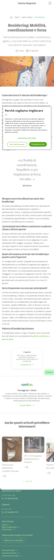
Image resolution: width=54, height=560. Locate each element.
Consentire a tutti (38, 144)
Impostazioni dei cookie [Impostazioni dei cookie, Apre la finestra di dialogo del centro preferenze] (27, 138)
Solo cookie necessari (17, 144)
